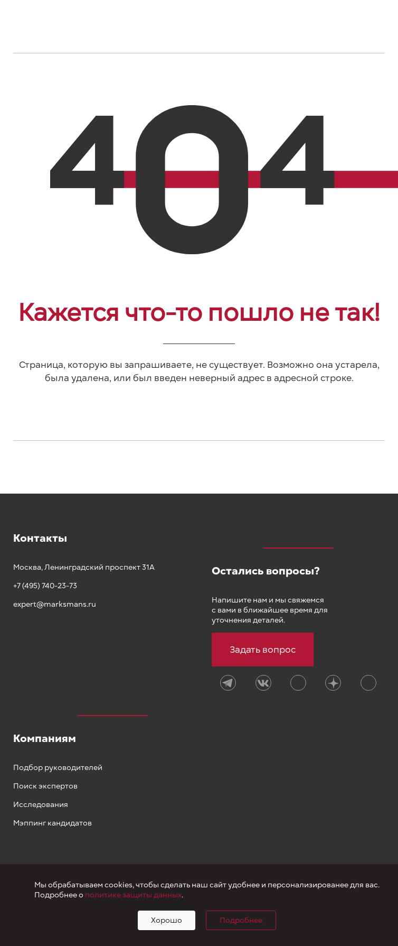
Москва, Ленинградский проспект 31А (84, 567)
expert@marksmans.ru (54, 604)
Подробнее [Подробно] (241, 920)
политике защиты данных (133, 895)
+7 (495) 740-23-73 (45, 586)
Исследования (40, 805)
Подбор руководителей (57, 768)
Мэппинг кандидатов (52, 823)
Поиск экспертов (45, 786)
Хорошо (166, 920)
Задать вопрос (263, 649)
